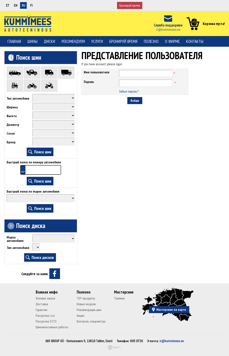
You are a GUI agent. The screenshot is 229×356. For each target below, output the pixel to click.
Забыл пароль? (129, 91)
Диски (49, 41)
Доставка (42, 304)
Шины (32, 41)
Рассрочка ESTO (46, 321)
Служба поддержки (168, 25)
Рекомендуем (73, 41)
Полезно (151, 41)
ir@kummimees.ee (168, 29)
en (15, 5)
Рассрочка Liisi (45, 315)
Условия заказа (45, 298)
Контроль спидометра (91, 321)
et (7, 5)
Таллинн (119, 298)
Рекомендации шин (89, 310)
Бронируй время (129, 5)
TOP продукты (86, 298)
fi (31, 5)
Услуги (97, 41)
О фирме (172, 41)
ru (23, 5)
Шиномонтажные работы (52, 327)
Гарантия (41, 310)
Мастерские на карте (171, 309)
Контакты (194, 41)
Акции (80, 315)
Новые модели (86, 304)
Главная (14, 41)
